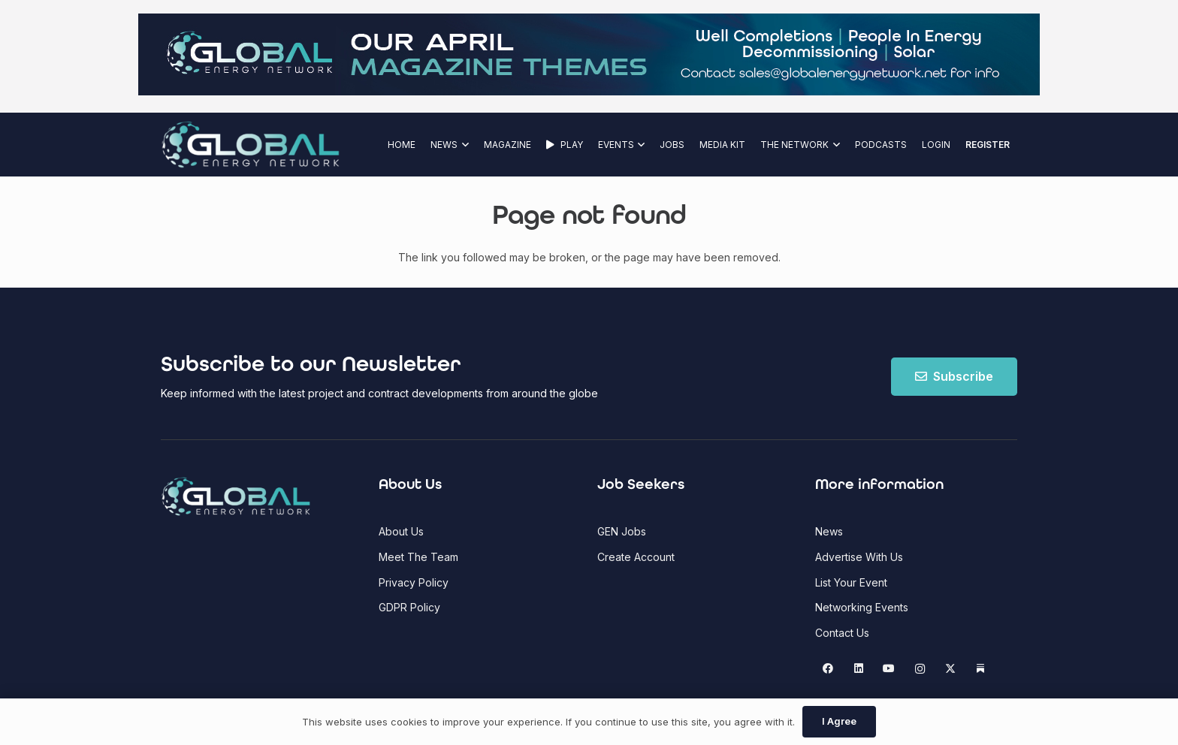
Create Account (636, 556)
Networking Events (861, 607)
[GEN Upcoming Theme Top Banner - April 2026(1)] (589, 91)
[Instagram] (920, 669)
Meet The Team (418, 556)
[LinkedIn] (858, 669)
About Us (401, 531)
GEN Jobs (621, 531)
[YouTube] (889, 669)
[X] (950, 669)
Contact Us (842, 632)
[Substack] (981, 669)
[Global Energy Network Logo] (250, 144)
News (829, 531)
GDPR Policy (409, 607)
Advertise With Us (859, 556)
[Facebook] (828, 669)
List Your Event (851, 582)
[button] (463, 144)
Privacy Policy (414, 582)
